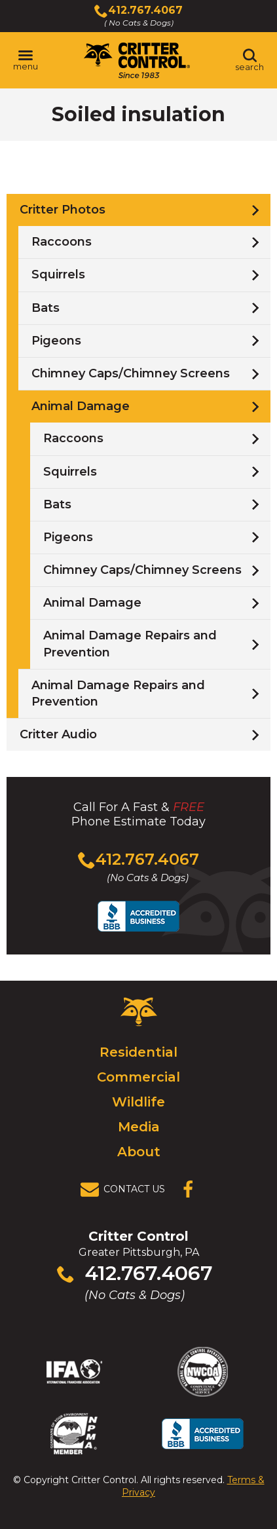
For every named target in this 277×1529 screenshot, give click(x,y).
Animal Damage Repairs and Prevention (130, 643)
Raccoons (61, 242)
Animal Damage (80, 406)
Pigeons (56, 340)
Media (139, 1127)
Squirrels (58, 274)
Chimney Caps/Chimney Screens (130, 373)
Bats (45, 308)
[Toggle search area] (249, 60)
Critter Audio (58, 734)
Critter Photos (62, 209)
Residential (138, 1052)
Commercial (138, 1077)
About (138, 1152)
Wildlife (138, 1102)
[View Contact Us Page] (126, 1189)
